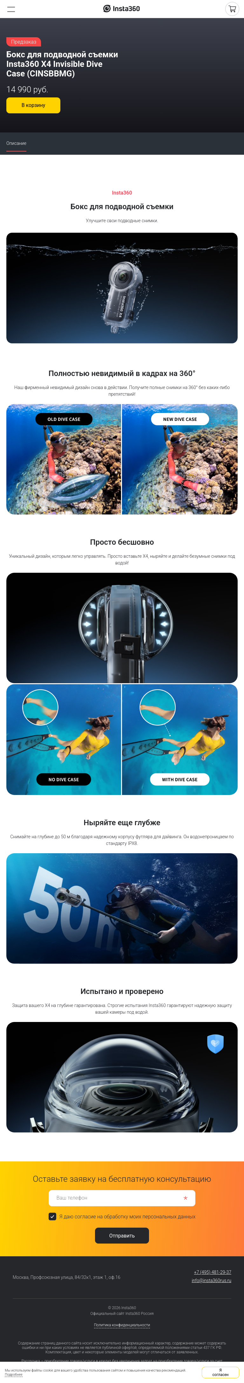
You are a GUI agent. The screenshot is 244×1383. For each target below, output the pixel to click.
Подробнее (14, 1374)
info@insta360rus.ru (211, 1280)
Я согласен (221, 1372)
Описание (16, 143)
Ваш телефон (72, 1198)
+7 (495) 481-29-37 (212, 1272)
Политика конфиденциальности (122, 1325)
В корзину (33, 105)
